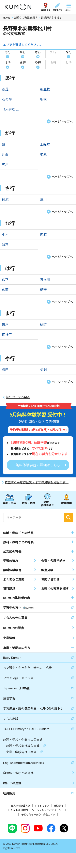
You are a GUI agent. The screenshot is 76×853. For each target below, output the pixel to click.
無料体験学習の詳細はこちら (38, 464)
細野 (43, 289)
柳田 (5, 369)
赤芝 (5, 89)
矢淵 (43, 369)
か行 (23, 52)
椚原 (43, 154)
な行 (68, 52)
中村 (5, 234)
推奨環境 (58, 805)
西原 (43, 234)
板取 (43, 99)
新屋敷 (45, 89)
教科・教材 (28, 503)
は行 (7, 62)
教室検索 (66, 503)
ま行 (23, 62)
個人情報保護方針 (20, 805)
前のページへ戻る (18, 397)
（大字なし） (11, 109)
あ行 (7, 52)
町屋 (5, 324)
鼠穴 (5, 244)
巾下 (5, 279)
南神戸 (7, 334)
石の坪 (7, 99)
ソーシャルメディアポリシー (47, 810)
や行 (38, 62)
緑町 (43, 324)
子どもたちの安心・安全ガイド (38, 814)
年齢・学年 (9, 503)
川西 (5, 154)
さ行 (38, 52)
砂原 (5, 199)
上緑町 (45, 144)
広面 (5, 289)
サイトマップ (42, 805)
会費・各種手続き (47, 503)
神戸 (5, 164)
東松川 (45, 279)
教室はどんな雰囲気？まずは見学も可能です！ (37, 482)
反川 (43, 199)
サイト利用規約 (19, 810)
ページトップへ (62, 121)
